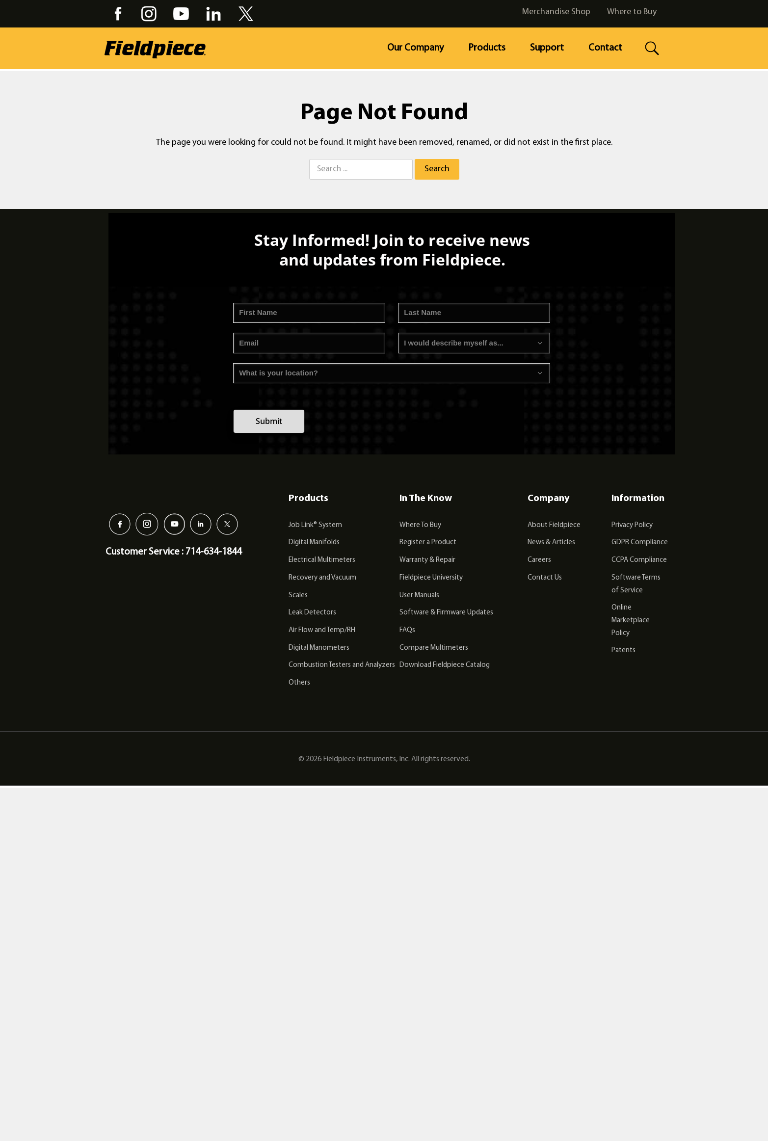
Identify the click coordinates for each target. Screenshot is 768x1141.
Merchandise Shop (556, 12)
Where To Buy (420, 525)
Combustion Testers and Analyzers (342, 665)
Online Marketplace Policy (630, 620)
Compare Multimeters (433, 648)
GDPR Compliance (639, 542)
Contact (605, 48)
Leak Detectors (312, 612)
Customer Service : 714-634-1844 (173, 552)
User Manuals (419, 595)
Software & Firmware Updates (446, 612)
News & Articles (551, 542)
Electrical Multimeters (322, 560)
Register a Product (427, 542)
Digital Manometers (319, 648)
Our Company (415, 48)
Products (486, 48)
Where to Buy (632, 12)
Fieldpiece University (431, 578)
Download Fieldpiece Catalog (444, 665)
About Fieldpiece (554, 525)
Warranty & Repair (427, 560)
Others (299, 683)
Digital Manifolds (314, 542)
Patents (623, 650)
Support (547, 48)
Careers (539, 560)
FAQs (407, 630)
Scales (298, 595)
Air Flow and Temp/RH (322, 630)
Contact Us (545, 578)
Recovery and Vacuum (322, 578)
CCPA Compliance (639, 560)
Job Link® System (315, 525)
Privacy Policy (632, 525)
